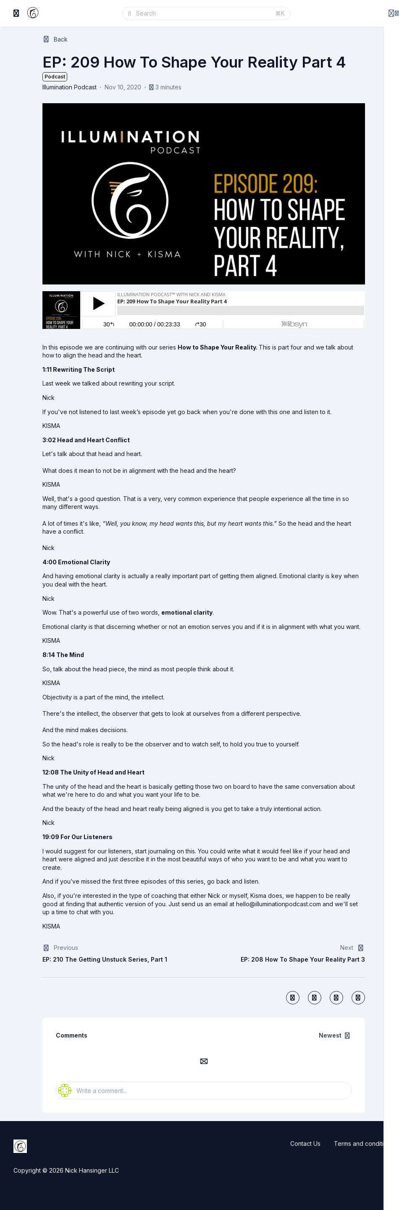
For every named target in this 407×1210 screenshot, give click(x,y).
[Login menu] (394, 13)
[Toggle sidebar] (16, 13)
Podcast (55, 76)
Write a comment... (92, 1090)
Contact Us (305, 1143)
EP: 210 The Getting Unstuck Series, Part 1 (104, 959)
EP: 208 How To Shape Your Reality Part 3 (303, 959)
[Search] (203, 13)
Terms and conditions (364, 1143)
